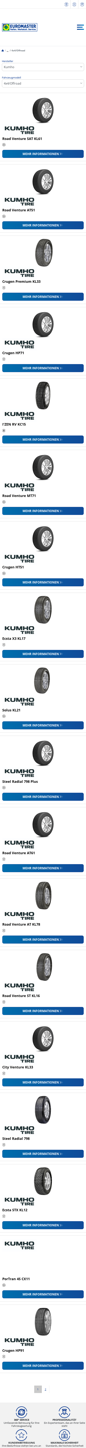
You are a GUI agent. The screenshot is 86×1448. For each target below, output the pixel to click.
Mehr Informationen (41, 154)
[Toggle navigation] (80, 27)
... (7, 50)
